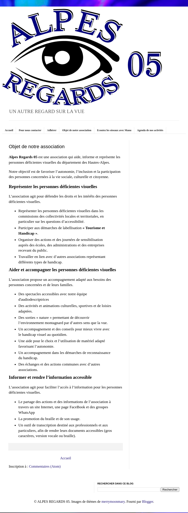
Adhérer (51, 130)
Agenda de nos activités (150, 130)
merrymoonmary (113, 501)
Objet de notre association (76, 130)
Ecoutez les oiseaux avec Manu (114, 130)
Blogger (147, 501)
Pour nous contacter (30, 130)
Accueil (9, 130)
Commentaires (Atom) (45, 466)
